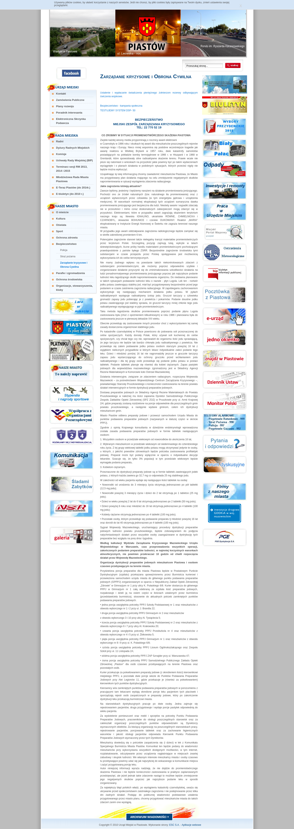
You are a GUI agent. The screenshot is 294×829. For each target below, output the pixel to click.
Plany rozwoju (65, 106)
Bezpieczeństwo (66, 243)
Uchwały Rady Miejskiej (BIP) (74, 160)
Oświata (61, 224)
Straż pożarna (68, 256)
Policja (63, 250)
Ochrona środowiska (69, 279)
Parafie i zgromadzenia (70, 273)
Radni (59, 141)
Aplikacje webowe (191, 824)
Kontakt (61, 93)
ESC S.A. (174, 824)
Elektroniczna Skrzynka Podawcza (71, 121)
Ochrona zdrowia (67, 237)
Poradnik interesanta (69, 112)
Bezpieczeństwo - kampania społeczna (121, 105)
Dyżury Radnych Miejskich (73, 147)
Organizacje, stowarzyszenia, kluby (74, 287)
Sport (59, 231)
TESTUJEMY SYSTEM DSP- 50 (117, 110)
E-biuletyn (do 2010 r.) (70, 193)
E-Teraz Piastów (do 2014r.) (73, 187)
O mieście (62, 212)
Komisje (61, 154)
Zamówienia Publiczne (70, 99)
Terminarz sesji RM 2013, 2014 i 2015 (72, 168)
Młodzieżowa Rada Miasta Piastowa (72, 179)
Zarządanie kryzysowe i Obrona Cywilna (73, 264)
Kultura (61, 218)
